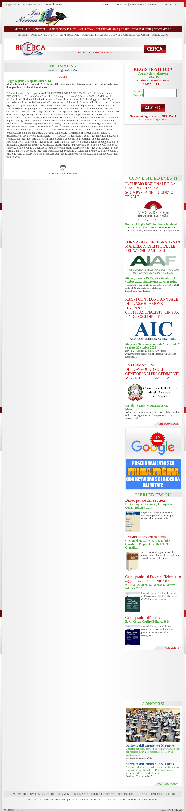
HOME (105, 4)
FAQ (176, 4)
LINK (173, 794)
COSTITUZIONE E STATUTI (132, 794)
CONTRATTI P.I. (158, 794)
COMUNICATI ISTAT (102, 794)
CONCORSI (88, 34)
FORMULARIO (160, 34)
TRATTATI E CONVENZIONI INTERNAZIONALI (123, 34)
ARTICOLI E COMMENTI (57, 794)
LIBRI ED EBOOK (69, 34)
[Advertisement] (126, 16)
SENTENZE (35, 794)
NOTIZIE (23, 34)
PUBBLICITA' (119, 4)
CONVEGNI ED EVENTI (44, 34)
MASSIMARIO (18, 794)
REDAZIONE (137, 4)
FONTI (167, 4)
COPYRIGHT (154, 4)
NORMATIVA (81, 794)
